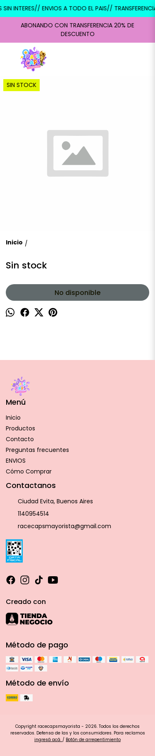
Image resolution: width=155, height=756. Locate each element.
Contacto (20, 439)
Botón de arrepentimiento (93, 740)
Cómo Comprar (29, 471)
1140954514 (27, 514)
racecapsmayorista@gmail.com (58, 526)
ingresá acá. (48, 740)
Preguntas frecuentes (37, 450)
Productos (20, 428)
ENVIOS (16, 460)
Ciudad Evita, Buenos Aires (49, 502)
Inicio (13, 417)
